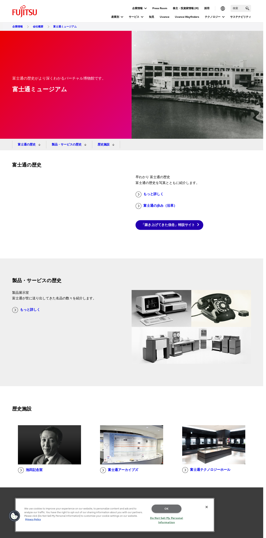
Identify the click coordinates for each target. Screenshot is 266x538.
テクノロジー (212, 16)
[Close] (207, 507)
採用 (206, 8)
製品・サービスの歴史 (67, 144)
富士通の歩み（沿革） (156, 206)
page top (257, 493)
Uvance (164, 16)
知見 (151, 16)
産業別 (115, 16)
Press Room (159, 8)
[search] (247, 8)
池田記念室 (30, 470)
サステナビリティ (240, 16)
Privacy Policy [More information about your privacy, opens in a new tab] (33, 519)
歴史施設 (104, 144)
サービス (134, 16)
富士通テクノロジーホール (206, 470)
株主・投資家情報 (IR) (186, 8)
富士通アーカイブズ (119, 470)
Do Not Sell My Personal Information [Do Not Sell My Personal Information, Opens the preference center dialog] (166, 520)
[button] (14, 516)
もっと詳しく (150, 194)
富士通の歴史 (27, 144)
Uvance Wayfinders (187, 16)
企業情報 (137, 8)
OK (166, 508)
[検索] (241, 8)
